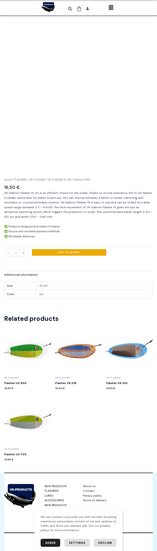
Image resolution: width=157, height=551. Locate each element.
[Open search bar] (70, 9)
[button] (111, 7)
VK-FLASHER (37, 179)
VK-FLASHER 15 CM (59, 179)
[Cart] (79, 8)
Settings (77, 543)
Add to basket (69, 252)
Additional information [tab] (21, 275)
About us (89, 486)
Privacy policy (92, 495)
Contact (88, 491)
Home (8, 179)
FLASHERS (20, 179)
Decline (105, 543)
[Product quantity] (16, 253)
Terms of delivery (94, 500)
